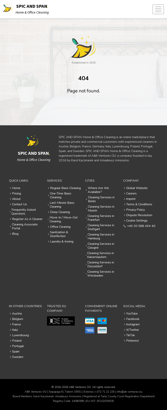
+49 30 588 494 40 (141, 226)
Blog (15, 234)
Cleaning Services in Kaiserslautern (100, 255)
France (16, 324)
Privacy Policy (135, 210)
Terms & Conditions (139, 204)
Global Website (137, 188)
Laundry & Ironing (61, 241)
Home (16, 188)
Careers (131, 193)
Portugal (18, 346)
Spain (15, 351)
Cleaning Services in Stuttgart (101, 227)
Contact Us (19, 204)
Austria (17, 313)
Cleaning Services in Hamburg (101, 236)
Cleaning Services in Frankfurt (101, 218)
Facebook (132, 319)
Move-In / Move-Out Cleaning (64, 219)
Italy (15, 330)
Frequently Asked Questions (23, 212)
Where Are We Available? (98, 190)
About (16, 199)
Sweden (17, 357)
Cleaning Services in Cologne (101, 246)
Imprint (131, 199)
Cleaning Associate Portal (25, 226)
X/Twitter (132, 330)
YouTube (132, 313)
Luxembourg (20, 335)
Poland (17, 341)
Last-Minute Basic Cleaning (62, 205)
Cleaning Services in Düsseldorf (100, 264)
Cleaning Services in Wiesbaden (100, 274)
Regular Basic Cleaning (65, 188)
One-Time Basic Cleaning (60, 195)
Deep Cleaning (60, 212)
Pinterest (132, 341)
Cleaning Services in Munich (101, 208)
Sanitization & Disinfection (59, 234)
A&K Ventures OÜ (80, 387)
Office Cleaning (60, 227)
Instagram (133, 324)
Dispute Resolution (139, 215)
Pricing (16, 193)
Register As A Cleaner (27, 219)
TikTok (130, 335)
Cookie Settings (137, 221)
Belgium (17, 319)
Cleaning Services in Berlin (101, 199)
